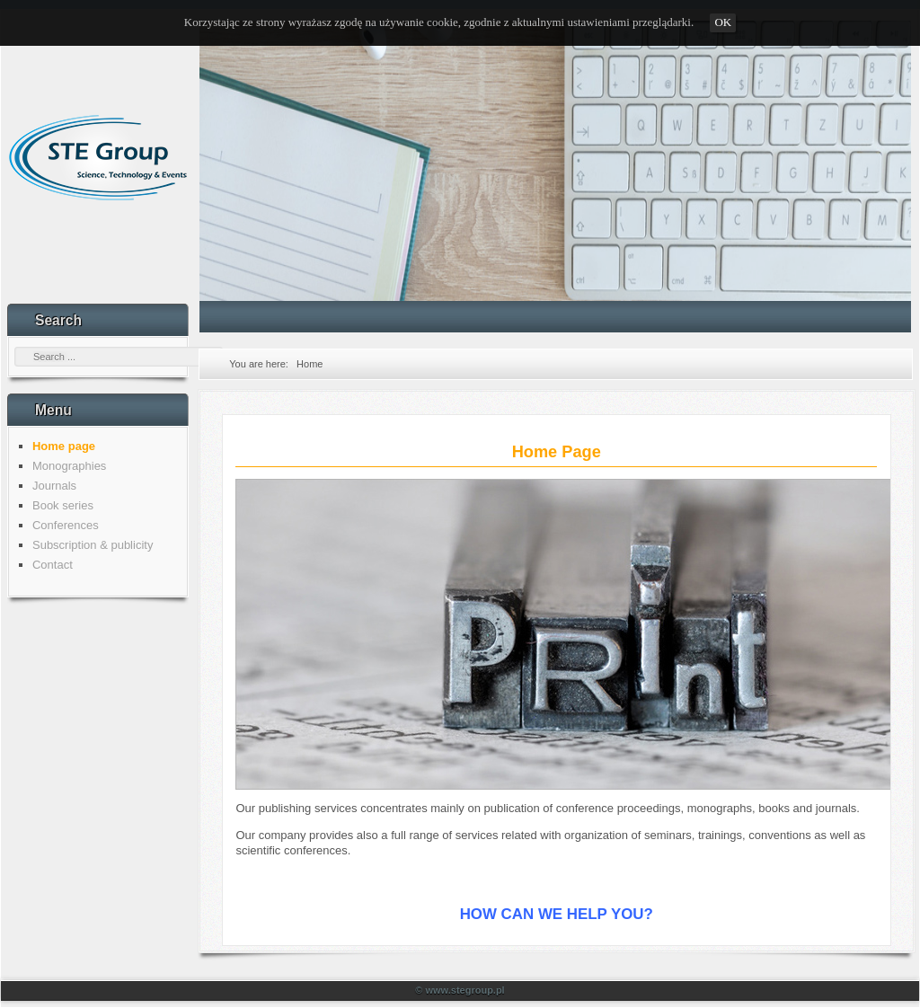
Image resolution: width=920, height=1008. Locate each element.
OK (722, 22)
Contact (52, 564)
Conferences (65, 525)
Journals (54, 485)
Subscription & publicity (92, 545)
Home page (63, 446)
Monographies (69, 466)
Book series (62, 505)
